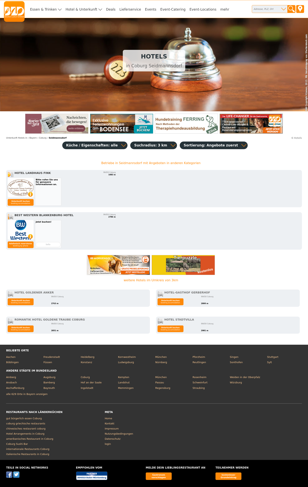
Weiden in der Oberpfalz (245, 377)
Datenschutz (112, 438)
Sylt (269, 362)
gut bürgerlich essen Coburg (24, 418)
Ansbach (11, 382)
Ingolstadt (87, 387)
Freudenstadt (51, 356)
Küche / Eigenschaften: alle (92, 145)
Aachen (11, 356)
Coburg (85, 377)
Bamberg (49, 382)
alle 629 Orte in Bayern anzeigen (27, 394)
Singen (234, 356)
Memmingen (126, 387)
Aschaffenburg (15, 387)
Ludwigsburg (126, 362)
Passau (159, 382)
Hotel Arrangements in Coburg (25, 433)
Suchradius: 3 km (150, 145)
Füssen (47, 362)
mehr (224, 9)
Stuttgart (272, 356)
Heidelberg (87, 356)
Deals (111, 9)
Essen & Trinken (43, 9)
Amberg (11, 377)
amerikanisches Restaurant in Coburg (29, 438)
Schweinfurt (199, 382)
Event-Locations (203, 9)
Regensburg (162, 387)
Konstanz (86, 362)
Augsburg (49, 377)
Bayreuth (49, 387)
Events (150, 9)
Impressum (112, 428)
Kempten (123, 377)
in (16, 138)
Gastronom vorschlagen (159, 476)
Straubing (198, 387)
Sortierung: (211, 145)
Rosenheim (199, 377)
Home (108, 418)
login (108, 443)
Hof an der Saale (91, 382)
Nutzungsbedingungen (119, 433)
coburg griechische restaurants (25, 423)
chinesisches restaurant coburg (25, 428)
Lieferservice (130, 9)
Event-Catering (173, 9)
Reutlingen (199, 362)
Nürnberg (161, 362)
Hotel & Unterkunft (81, 9)
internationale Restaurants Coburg (27, 449)
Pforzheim (198, 356)
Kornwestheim (127, 356)
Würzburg (236, 382)
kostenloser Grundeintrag (228, 476)
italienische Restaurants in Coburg (27, 454)
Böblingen (12, 362)
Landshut (124, 382)
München (161, 356)
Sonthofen (236, 362)
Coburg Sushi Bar (17, 443)
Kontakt (109, 423)
